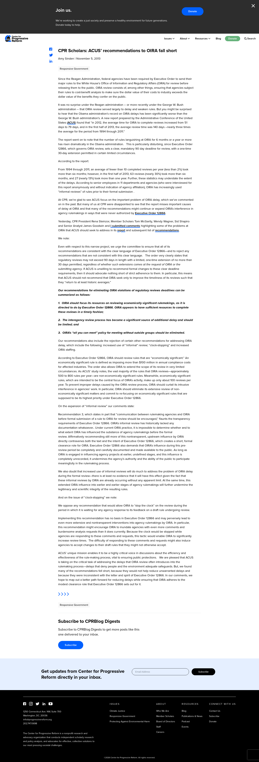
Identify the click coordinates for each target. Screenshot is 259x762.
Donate (192, 11)
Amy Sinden (66, 58)
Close (253, 6)
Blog (218, 38)
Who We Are (162, 711)
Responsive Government (74, 69)
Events (185, 727)
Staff (158, 727)
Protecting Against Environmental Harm (130, 721)
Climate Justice (117, 711)
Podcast (186, 721)
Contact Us (214, 711)
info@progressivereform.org (37, 719)
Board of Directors (165, 721)
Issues (168, 38)
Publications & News (192, 716)
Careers (160, 732)
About (183, 38)
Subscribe (71, 645)
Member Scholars (165, 716)
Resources (201, 38)
